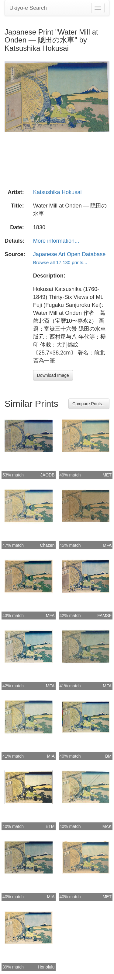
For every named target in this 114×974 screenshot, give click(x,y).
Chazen (47, 545)
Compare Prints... (88, 403)
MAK (107, 826)
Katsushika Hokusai (57, 192)
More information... (56, 241)
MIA (51, 756)
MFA (107, 545)
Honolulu (46, 967)
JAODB (47, 474)
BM (108, 756)
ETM (50, 826)
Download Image (53, 375)
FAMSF (104, 615)
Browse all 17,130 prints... (60, 262)
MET (107, 474)
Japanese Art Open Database (69, 254)
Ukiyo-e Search (28, 8)
